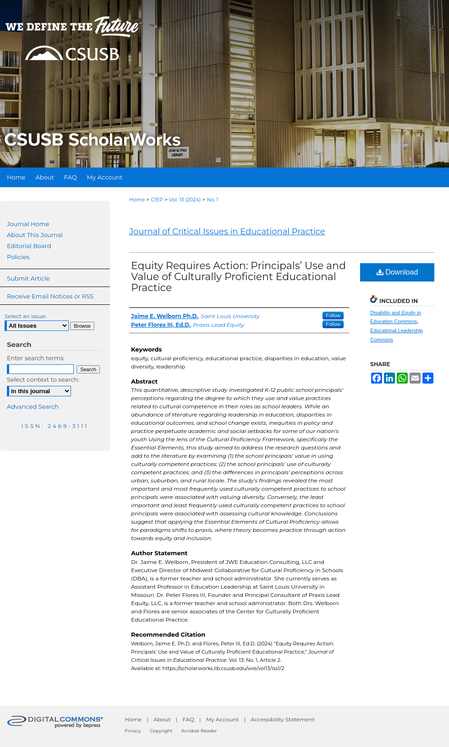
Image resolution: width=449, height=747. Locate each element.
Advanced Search (33, 406)
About (161, 719)
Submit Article (28, 278)
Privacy (133, 731)
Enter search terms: (36, 358)
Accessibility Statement (283, 719)
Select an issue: (25, 316)
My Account (222, 719)
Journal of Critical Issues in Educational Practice (227, 232)
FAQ (188, 719)
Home (137, 199)
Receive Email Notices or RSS (50, 296)
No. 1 (212, 199)
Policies (18, 256)
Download (397, 272)
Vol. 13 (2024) (185, 199)
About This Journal (35, 234)
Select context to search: (43, 379)
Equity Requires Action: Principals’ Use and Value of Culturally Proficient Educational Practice (238, 277)
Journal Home (28, 223)
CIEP (157, 199)
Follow (333, 315)
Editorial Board (29, 245)
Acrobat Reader (199, 731)
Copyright (161, 731)
